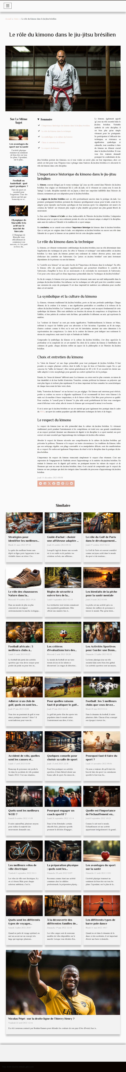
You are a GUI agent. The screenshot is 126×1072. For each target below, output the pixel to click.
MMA (42, 411)
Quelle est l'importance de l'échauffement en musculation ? (100, 814)
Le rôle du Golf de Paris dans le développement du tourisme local (101, 540)
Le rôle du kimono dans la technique (56, 131)
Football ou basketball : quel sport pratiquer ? (18, 183)
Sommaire (46, 119)
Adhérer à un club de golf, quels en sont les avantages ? (22, 704)
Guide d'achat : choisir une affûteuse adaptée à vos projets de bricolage (62, 540)
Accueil (8, 19)
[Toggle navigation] (8, 6)
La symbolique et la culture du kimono (57, 137)
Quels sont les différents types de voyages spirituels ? (24, 923)
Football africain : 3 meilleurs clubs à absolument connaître (22, 650)
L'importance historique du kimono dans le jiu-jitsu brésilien (66, 125)
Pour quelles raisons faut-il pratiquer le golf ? (62, 704)
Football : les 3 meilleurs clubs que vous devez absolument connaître (101, 704)
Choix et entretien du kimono (53, 142)
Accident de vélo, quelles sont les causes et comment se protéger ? (24, 759)
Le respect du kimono (50, 148)
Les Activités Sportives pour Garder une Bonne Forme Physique (101, 650)
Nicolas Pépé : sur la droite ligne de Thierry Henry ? (41, 1018)
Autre (16, 19)
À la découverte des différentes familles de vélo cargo (61, 923)
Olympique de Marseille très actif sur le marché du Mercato (18, 226)
